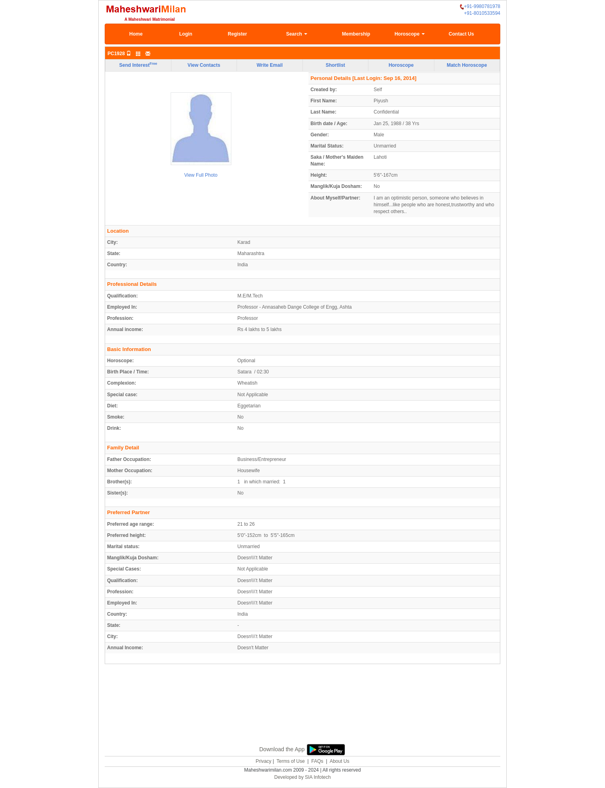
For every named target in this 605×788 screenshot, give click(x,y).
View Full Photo (200, 175)
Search (296, 34)
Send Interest (138, 65)
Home (136, 34)
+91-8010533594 (482, 13)
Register (237, 34)
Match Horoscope (467, 65)
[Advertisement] (302, 703)
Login (185, 34)
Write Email (270, 65)
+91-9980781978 (480, 7)
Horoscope (409, 34)
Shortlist (335, 65)
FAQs (317, 761)
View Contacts (203, 65)
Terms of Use (291, 761)
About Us (339, 761)
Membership (356, 34)
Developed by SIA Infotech (302, 777)
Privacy (263, 761)
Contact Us (461, 34)
